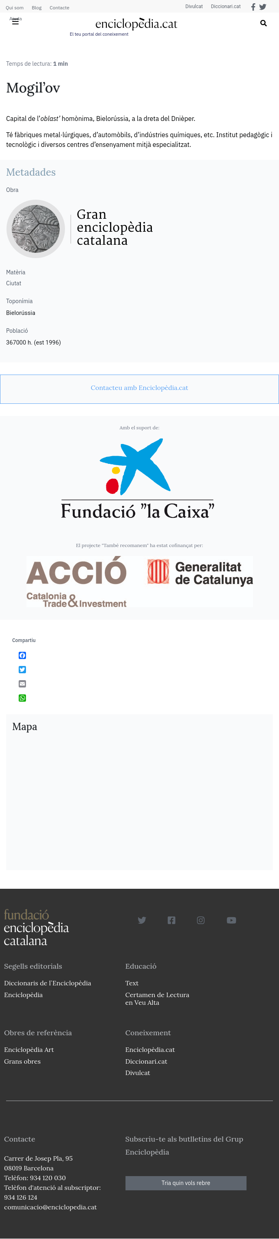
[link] (139, 387)
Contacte (59, 7)
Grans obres (22, 1061)
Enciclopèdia (23, 995)
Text (132, 983)
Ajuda (15, 18)
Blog (36, 7)
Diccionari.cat (225, 6)
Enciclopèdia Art (29, 1049)
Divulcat (194, 6)
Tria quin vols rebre (186, 1183)
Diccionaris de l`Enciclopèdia (47, 983)
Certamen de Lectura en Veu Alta (157, 998)
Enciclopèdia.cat (150, 1049)
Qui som (15, 7)
